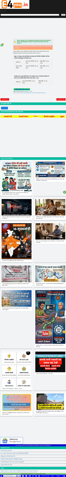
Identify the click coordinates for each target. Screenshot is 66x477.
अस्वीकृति (58, 475)
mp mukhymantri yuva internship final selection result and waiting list (33, 445)
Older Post (4, 99)
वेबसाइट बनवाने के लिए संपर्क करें (8, 456)
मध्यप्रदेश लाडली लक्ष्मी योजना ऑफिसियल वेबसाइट (12, 459)
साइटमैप (52, 475)
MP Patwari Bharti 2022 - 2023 (27, 92)
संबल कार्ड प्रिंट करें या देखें (6, 464)
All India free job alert (6, 450)
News (6, 471)
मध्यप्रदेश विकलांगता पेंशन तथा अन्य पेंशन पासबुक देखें (12, 462)
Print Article (4, 108)
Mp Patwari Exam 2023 (40, 92)
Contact (30, 471)
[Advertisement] (33, 28)
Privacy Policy (12, 471)
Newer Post (61, 99)
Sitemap (35, 471)
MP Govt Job (17, 92)
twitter (2, 471)
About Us (25, 471)
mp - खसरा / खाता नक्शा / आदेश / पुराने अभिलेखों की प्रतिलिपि (14, 453)
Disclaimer (19, 471)
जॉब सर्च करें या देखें (45, 475)
